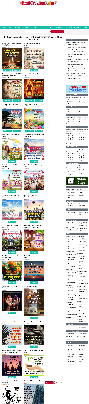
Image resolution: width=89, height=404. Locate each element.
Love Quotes (71, 117)
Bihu (80, 266)
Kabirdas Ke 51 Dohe (83, 213)
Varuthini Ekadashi (82, 277)
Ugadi (70, 269)
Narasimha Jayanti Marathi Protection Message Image (76, 69)
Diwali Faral (71, 212)
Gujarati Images (81, 360)
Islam (69, 198)
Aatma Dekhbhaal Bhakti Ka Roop (32, 44)
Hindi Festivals (72, 129)
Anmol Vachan (83, 129)
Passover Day (72, 295)
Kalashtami (82, 250)
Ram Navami (72, 282)
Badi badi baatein (71, 204)
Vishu (80, 268)
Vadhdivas (71, 156)
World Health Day (72, 308)
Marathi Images (81, 355)
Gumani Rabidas (83, 333)
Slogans (81, 160)
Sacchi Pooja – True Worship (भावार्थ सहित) (11, 44)
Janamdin (82, 136)
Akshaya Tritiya (81, 295)
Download (17, 69)
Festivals (42, 27)
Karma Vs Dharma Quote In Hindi (11, 193)
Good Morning (72, 97)
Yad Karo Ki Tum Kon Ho (52, 257)
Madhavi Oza (71, 333)
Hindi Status (83, 134)
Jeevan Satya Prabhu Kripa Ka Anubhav (53, 74)
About (11, 27)
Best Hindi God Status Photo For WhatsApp (53, 163)
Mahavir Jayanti (70, 291)
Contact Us (68, 371)
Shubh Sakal (72, 158)
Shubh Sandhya (72, 140)
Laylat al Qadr (83, 283)
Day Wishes (27, 27)
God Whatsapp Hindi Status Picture (53, 104)
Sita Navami (82, 316)
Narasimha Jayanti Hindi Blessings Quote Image (75, 65)
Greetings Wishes (82, 346)
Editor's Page (83, 327)
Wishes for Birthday (71, 365)
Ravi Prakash (82, 336)
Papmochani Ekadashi (71, 258)
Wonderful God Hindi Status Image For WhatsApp (32, 163)
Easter (70, 317)
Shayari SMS (83, 223)
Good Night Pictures (71, 355)
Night (50, 27)
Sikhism (81, 195)
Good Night (82, 102)
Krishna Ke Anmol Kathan (72, 216)
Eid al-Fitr (82, 286)
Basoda (70, 244)
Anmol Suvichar (69, 132)
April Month (72, 236)
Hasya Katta (72, 154)
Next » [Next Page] (41, 291)
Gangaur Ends (72, 280)
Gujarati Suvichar (80, 167)
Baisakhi (81, 253)
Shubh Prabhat (83, 138)
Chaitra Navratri (70, 263)
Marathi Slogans (81, 351)
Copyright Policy (54, 371)
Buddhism (71, 189)
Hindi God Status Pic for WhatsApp (10, 163)
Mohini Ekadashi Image (75, 78)
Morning (17, 27)
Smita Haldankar (72, 326)
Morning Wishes (70, 351)
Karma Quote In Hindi (51, 193)
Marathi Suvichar (80, 150)
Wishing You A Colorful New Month (76, 55)
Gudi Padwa (71, 266)
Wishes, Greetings (71, 360)
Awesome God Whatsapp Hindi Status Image (31, 104)
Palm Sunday (72, 251)
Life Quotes (71, 120)
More (69, 104)
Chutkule (81, 131)
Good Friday (71, 312)
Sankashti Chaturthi (82, 237)
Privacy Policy (62, 371)
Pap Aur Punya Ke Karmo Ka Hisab (11, 258)
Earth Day (82, 301)
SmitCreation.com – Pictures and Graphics (36, 371)
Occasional (59, 27)
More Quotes (83, 122)
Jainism (81, 189)
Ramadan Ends (83, 298)
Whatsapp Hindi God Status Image (11, 104)
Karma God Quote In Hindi (11, 228)
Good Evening (83, 99)
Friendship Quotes (70, 122)
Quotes (76, 27)
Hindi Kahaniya (69, 143)
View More (7, 69)
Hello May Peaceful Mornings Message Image (77, 48)
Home (3, 27)
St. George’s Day (82, 305)
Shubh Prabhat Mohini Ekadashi (77, 81)
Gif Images (82, 109)
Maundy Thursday (71, 298)
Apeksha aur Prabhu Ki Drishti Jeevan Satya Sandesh (54, 44)
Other (84, 27)
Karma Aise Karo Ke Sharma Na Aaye (32, 258)
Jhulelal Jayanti (70, 276)
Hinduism (71, 195)
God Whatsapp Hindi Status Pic (32, 134)
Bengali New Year (83, 272)
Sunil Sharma (71, 336)
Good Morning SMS (72, 224)
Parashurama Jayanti (83, 290)
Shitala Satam (72, 254)
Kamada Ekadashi (71, 248)
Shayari (68, 27)
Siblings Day (83, 241)
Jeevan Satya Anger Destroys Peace (11, 74)
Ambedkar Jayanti (82, 257)
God (35, 27)
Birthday (70, 109)
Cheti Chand (72, 272)
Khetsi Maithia (71, 339)
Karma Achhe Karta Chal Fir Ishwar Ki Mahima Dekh (53, 228)
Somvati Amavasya (71, 286)
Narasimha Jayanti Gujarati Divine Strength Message (76, 74)
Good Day (82, 97)
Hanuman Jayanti (71, 303)
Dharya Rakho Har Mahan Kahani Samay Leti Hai (31, 74)
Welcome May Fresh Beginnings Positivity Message (77, 43)
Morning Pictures (70, 346)
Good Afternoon (69, 100)
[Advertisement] (44, 16)
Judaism (81, 192)
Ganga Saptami (83, 313)
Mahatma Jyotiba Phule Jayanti (83, 246)
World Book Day (82, 310)
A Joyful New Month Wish (76, 52)
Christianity (71, 192)
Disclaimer (48, 371)
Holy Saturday (72, 314)
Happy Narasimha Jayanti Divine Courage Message (78, 60)
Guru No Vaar (72, 172)
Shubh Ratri (82, 140)
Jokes (70, 170)
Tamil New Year (82, 262)
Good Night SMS (71, 228)
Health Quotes (83, 117)
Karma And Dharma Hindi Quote (31, 193)
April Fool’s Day (71, 240)
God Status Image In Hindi (32, 228)
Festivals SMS (83, 225)
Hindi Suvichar (72, 136)
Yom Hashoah (83, 281)
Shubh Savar (83, 174)
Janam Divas (83, 172)
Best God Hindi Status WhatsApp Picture (51, 134)
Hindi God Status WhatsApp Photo (11, 134)
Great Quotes (83, 120)
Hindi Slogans (83, 142)
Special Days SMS (83, 229)
